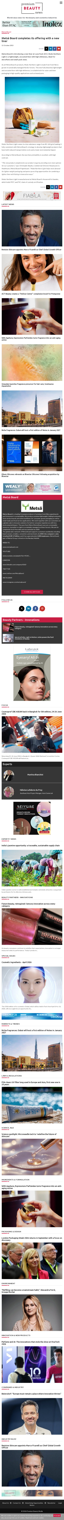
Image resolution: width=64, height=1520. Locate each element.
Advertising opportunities (34, 1503)
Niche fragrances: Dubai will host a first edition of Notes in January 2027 (31, 430)
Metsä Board (6, 32)
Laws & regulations (12, 1076)
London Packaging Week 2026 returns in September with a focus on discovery (32, 1239)
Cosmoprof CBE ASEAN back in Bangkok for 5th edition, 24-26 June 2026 (32, 713)
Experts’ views (9, 839)
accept (57, 1515)
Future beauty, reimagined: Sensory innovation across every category (28, 905)
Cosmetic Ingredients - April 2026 (17, 962)
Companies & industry (13, 1387)
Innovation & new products (16, 1335)
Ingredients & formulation (15, 1180)
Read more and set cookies (34, 1518)
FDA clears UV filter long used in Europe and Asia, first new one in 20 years (31, 1083)
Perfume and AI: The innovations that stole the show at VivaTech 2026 (31, 1343)
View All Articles (32, 592)
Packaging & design (11, 1231)
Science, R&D (8, 1128)
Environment (8, 1283)
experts (7, 764)
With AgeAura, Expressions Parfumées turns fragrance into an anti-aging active (31, 339)
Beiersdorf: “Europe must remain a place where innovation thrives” (31, 1394)
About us (5, 1503)
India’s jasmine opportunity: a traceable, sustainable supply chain (31, 845)
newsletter (51, 1503)
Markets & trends (11, 1024)
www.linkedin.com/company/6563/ (14, 564)
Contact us (17, 1503)
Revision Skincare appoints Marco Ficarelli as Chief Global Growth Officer (31, 250)
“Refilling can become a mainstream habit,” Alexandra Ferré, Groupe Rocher (28, 1291)
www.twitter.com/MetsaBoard (13, 573)
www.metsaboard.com (10, 547)
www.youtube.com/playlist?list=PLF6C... (16, 556)
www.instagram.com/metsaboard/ (14, 582)
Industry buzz (9, 1439)
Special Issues (8, 956)
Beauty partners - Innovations (21, 619)
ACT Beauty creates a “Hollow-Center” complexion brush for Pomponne (31, 294)
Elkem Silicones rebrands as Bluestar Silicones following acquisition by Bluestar (30, 475)
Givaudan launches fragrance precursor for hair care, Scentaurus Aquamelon (28, 385)
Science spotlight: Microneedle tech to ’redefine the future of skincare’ (29, 1135)
